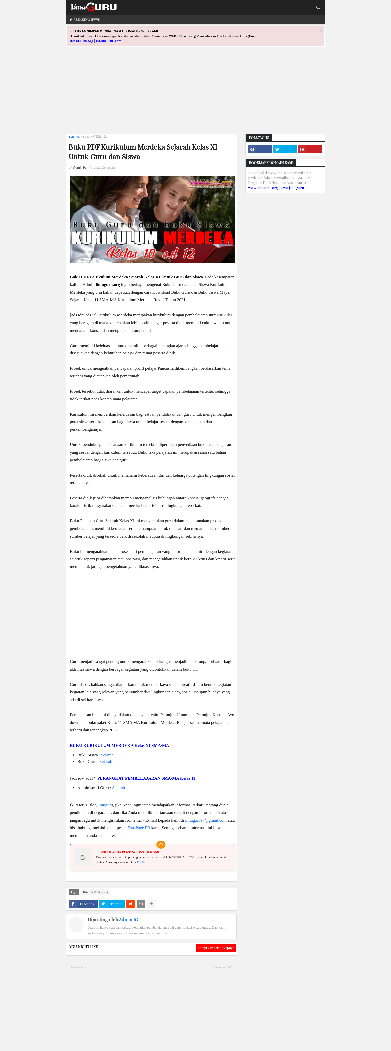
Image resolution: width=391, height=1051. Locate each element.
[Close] (321, 31)
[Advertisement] (195, 95)
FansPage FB (139, 827)
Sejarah (107, 755)
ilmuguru (105, 805)
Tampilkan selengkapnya (216, 948)
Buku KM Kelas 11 (95, 136)
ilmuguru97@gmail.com (206, 820)
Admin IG (128, 920)
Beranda (74, 136)
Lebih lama (221, 967)
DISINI (142, 862)
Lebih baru (78, 967)
